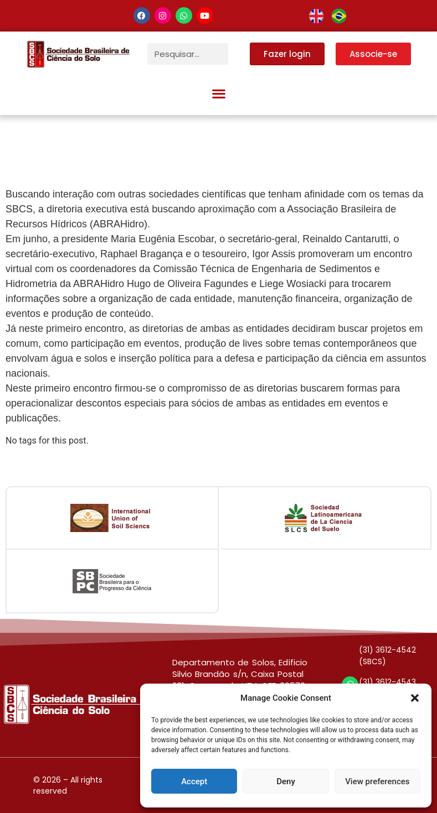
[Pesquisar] (239, 54)
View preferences (377, 781)
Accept (194, 781)
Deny (285, 781)
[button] (414, 697)
